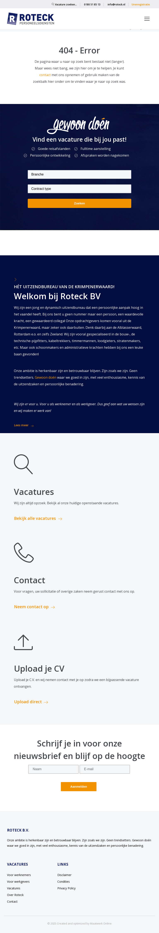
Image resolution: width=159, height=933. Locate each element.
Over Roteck (15, 895)
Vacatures (13, 888)
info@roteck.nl (116, 4)
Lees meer (24, 425)
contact (45, 75)
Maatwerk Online (101, 923)
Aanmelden (78, 786)
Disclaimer (64, 875)
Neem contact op (34, 606)
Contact (12, 901)
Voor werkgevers (18, 882)
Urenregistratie (141, 4)
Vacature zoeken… (64, 4)
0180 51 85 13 (92, 4)
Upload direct (31, 701)
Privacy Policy (66, 888)
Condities (63, 882)
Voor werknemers (19, 875)
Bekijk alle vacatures (38, 518)
